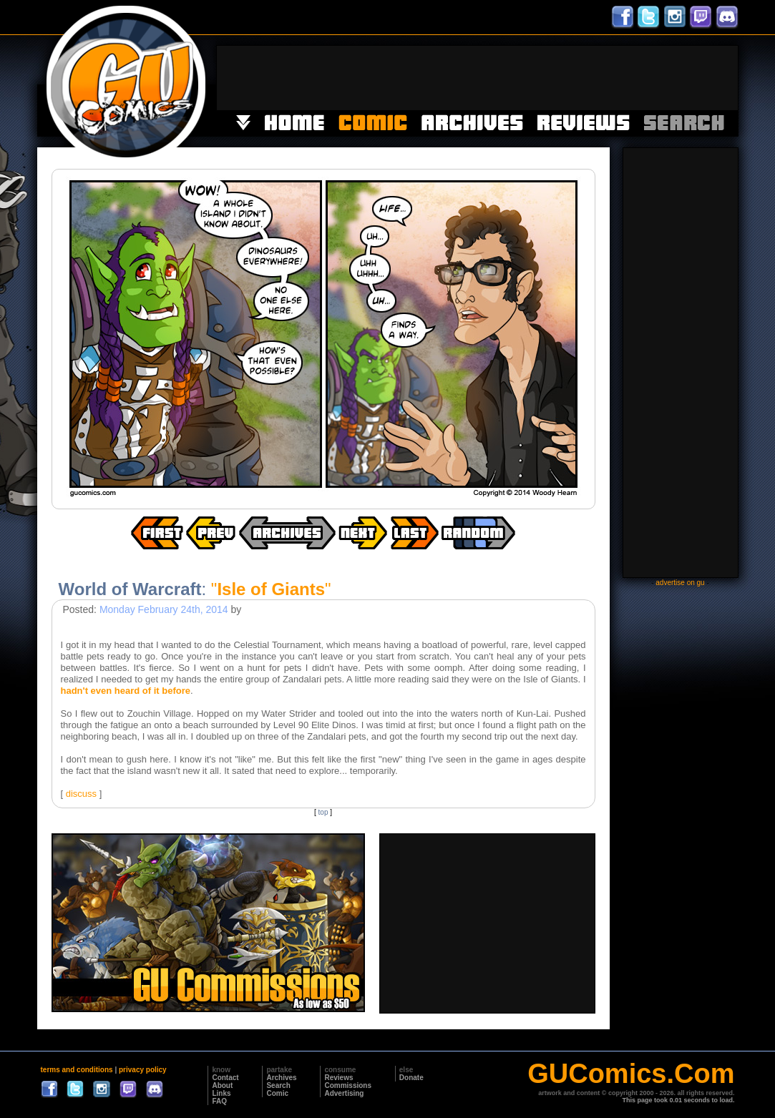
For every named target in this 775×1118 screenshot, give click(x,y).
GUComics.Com (630, 1074)
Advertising (344, 1093)
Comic (277, 1093)
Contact (225, 1078)
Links (221, 1093)
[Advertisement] (477, 78)
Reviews (338, 1078)
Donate (411, 1078)
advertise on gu (679, 583)
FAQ (219, 1101)
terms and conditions (77, 1070)
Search (278, 1085)
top (323, 812)
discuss (81, 793)
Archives (281, 1078)
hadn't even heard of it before (126, 690)
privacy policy (143, 1070)
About (222, 1085)
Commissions (347, 1085)
